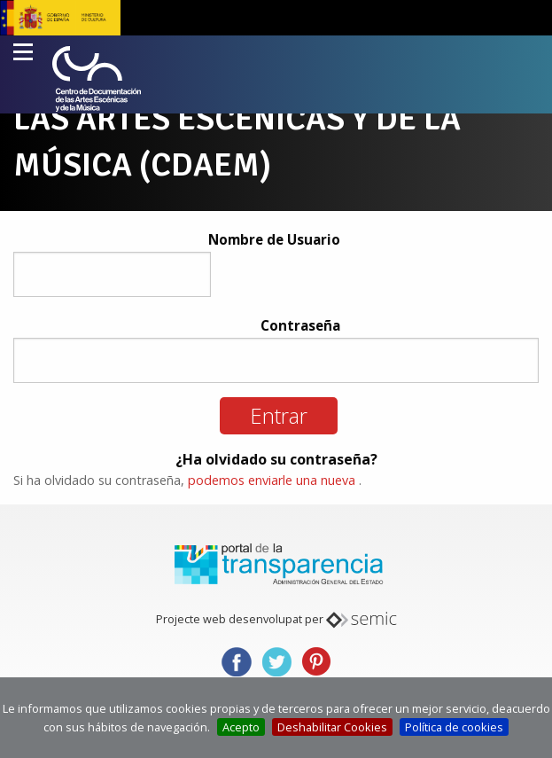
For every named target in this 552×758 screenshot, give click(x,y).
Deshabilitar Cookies (332, 727)
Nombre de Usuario (274, 239)
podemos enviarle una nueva (271, 480)
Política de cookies (454, 727)
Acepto (241, 727)
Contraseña (300, 325)
